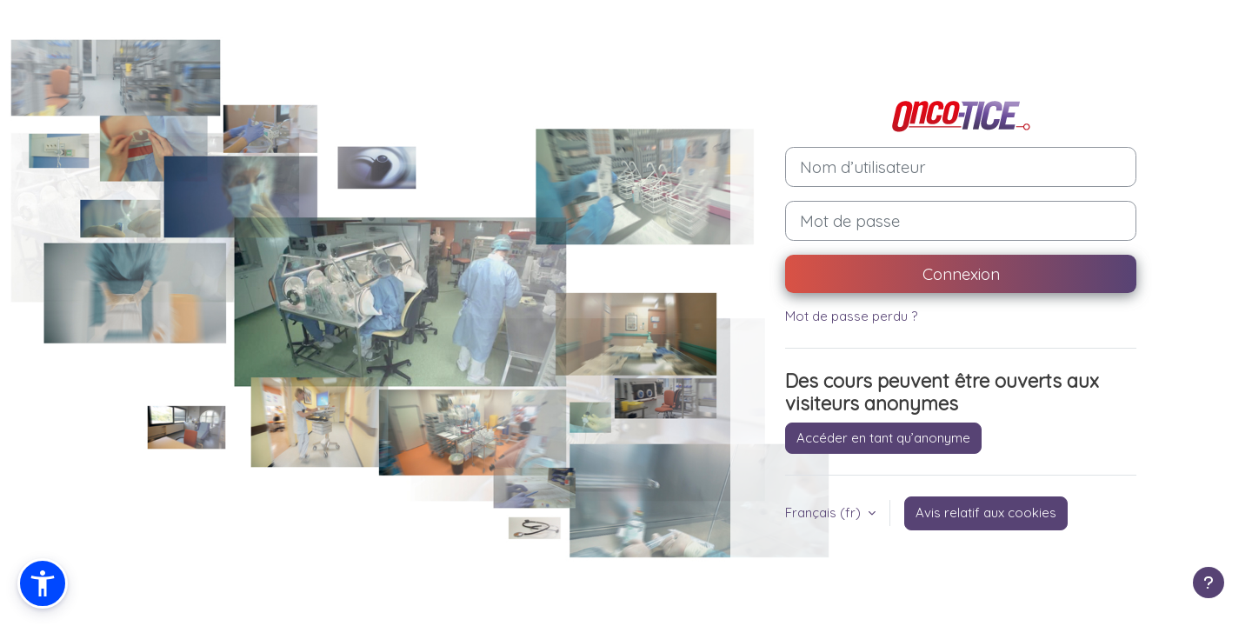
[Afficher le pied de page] (1208, 582)
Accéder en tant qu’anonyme (883, 438)
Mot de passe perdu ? (851, 316)
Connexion (961, 273)
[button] (42, 583)
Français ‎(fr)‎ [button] (824, 512)
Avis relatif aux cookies (986, 512)
